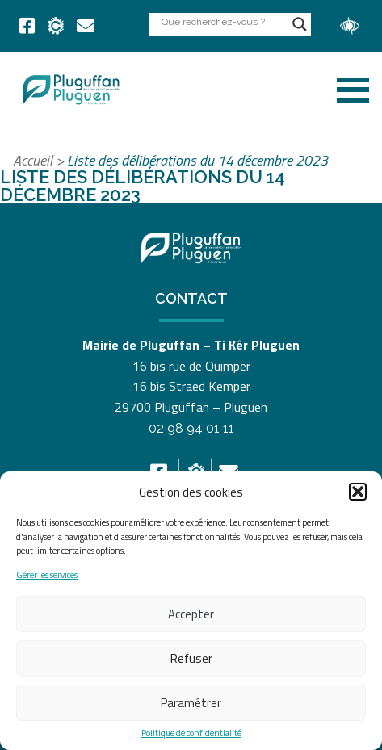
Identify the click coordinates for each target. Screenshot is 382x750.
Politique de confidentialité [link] (191, 733)
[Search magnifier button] (299, 24)
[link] (27, 26)
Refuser (191, 658)
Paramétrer (191, 702)
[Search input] (223, 21)
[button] (358, 492)
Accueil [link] (32, 160)
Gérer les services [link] (47, 575)
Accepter (191, 614)
